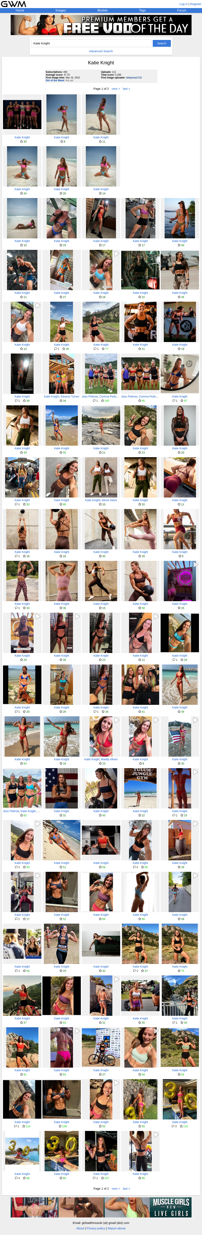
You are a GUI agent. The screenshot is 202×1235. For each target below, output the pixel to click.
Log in (183, 4)
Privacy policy (96, 1228)
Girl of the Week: (55, 80)
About (80, 1228)
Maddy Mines (109, 759)
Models (102, 10)
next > (116, 88)
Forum (181, 10)
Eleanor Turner (70, 396)
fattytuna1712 (134, 77)
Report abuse (117, 1228)
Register (195, 4)
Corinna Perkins (109, 396)
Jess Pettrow (90, 396)
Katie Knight (22, 137)
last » (126, 88)
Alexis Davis (109, 500)
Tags (142, 10)
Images (60, 10)
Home (20, 10)
